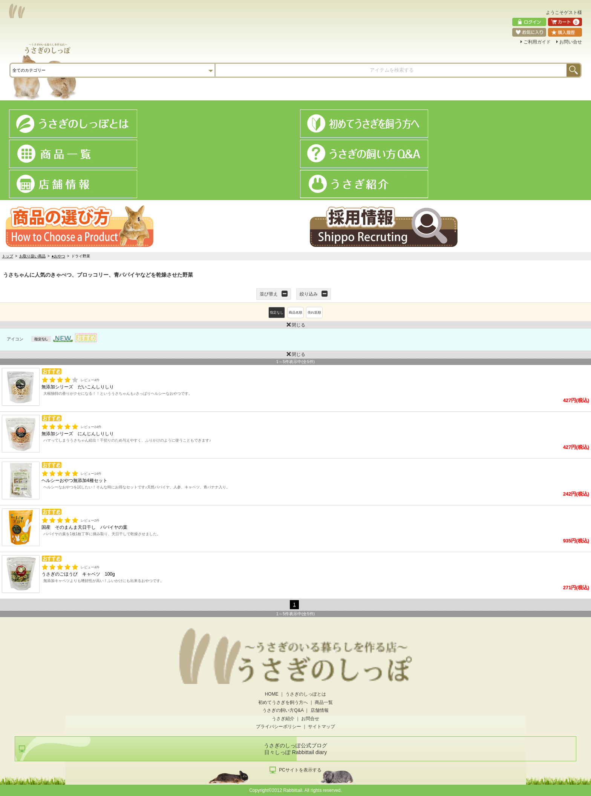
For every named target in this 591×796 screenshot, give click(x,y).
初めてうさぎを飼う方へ (283, 702)
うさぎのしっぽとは (305, 694)
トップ (7, 256)
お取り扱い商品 (32, 256)
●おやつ (58, 256)
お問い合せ (570, 42)
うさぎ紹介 (283, 718)
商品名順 (295, 312)
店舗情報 (320, 710)
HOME (272, 694)
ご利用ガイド (537, 42)
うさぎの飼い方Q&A (282, 710)
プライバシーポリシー (278, 726)
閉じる (152, 325)
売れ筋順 (314, 312)
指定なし (276, 312)
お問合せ (310, 718)
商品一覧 (324, 702)
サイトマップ (321, 726)
